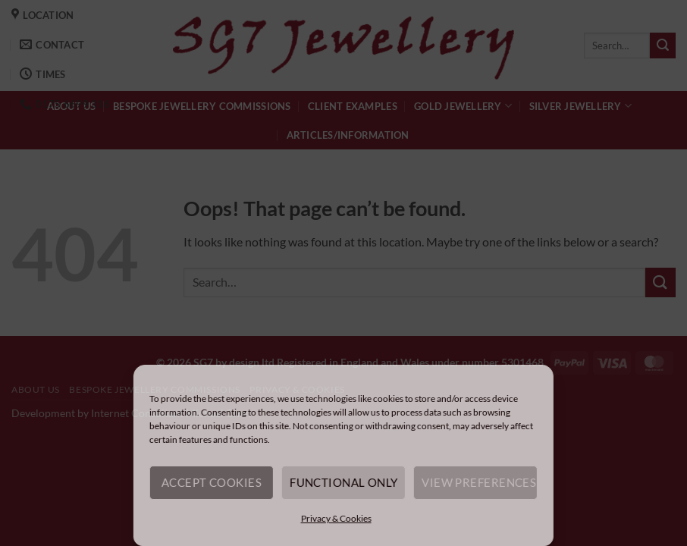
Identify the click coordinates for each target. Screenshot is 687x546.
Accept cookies (212, 482)
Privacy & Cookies (335, 518)
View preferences (479, 482)
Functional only (344, 482)
